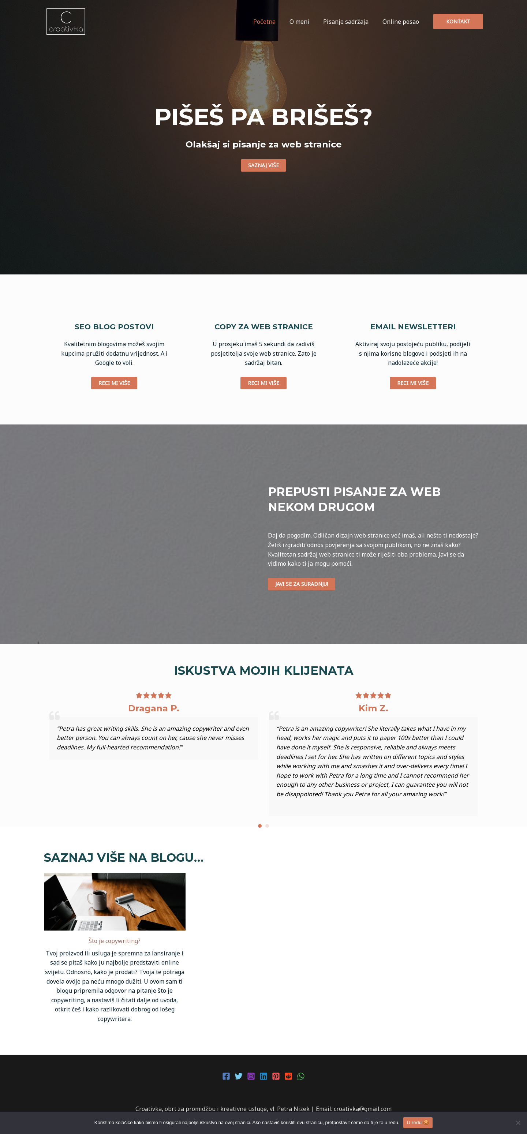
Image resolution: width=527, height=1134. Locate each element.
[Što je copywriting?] (115, 902)
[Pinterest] (276, 1076)
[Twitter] (239, 1076)
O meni (305, 22)
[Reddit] (288, 1076)
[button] (260, 826)
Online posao (402, 22)
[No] (518, 1122)
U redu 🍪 (418, 1122)
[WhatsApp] (301, 1076)
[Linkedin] (263, 1076)
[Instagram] (251, 1076)
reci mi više (114, 382)
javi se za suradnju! (301, 583)
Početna (272, 22)
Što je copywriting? (115, 941)
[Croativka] (66, 21)
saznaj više (263, 165)
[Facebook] (226, 1076)
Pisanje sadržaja (349, 22)
